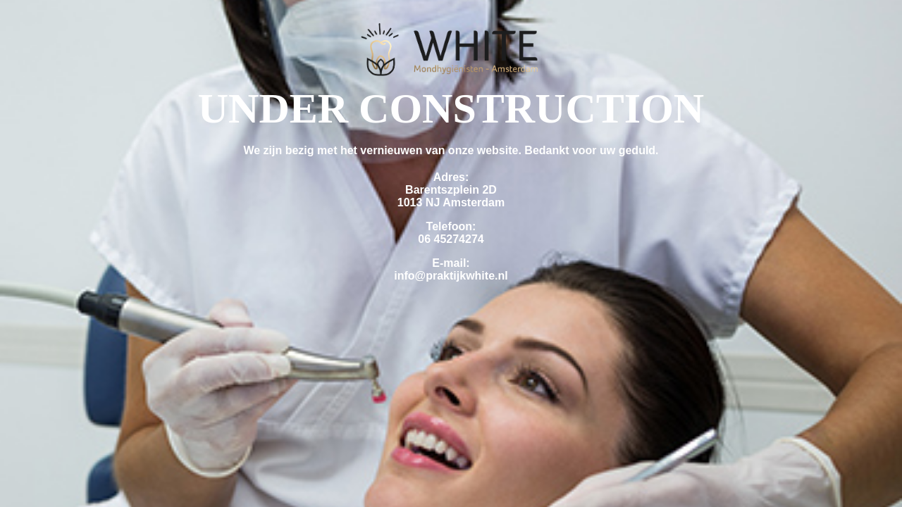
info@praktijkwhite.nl (450, 276)
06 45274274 (450, 239)
